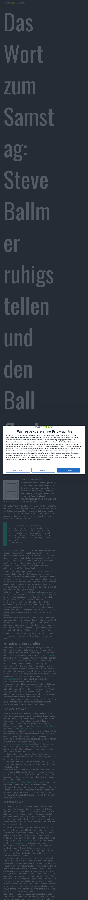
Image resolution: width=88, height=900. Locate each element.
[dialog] (44, 450)
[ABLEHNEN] (81, 429)
